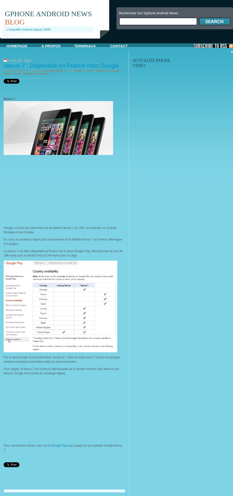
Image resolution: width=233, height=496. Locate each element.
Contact (119, 46)
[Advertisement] (44, 192)
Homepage (17, 46)
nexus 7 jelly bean (23, 73)
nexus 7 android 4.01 (98, 70)
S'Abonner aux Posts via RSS (213, 46)
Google (49, 70)
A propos (51, 46)
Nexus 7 (60, 70)
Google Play (58, 445)
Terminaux (85, 46)
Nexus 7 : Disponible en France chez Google (61, 65)
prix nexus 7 (42, 73)
